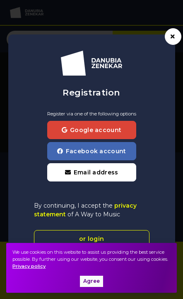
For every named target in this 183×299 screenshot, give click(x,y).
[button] (91, 172)
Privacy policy (29, 266)
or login (91, 239)
